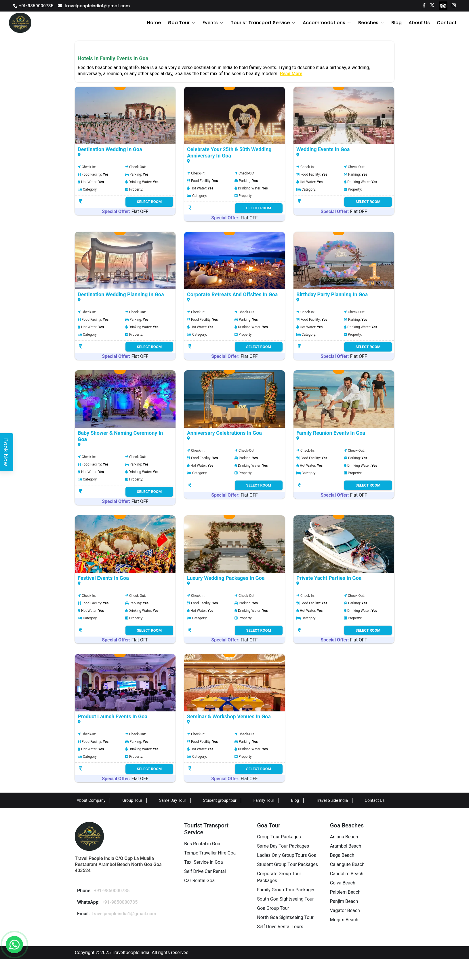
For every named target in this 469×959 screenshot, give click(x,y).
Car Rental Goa (199, 880)
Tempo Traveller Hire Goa (210, 853)
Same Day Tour (172, 800)
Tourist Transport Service (260, 22)
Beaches (368, 22)
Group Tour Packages (279, 837)
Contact (447, 22)
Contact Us (375, 800)
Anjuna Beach (344, 837)
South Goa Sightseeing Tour (285, 899)
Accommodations (324, 22)
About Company (91, 800)
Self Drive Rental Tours (280, 926)
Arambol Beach (345, 846)
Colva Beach (342, 883)
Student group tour (220, 800)
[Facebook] (424, 5)
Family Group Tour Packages (286, 889)
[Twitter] (432, 5)
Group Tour (132, 800)
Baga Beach (342, 855)
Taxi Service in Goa (203, 862)
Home (154, 22)
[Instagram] (454, 5)
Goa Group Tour (273, 908)
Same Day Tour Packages (283, 846)
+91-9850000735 (36, 6)
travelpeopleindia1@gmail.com (97, 6)
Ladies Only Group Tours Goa (286, 855)
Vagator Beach (345, 910)
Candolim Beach (346, 873)
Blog (396, 22)
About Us (419, 22)
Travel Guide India (332, 800)
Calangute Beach (347, 864)
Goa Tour (179, 22)
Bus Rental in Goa (202, 843)
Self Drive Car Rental (205, 871)
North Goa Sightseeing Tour (285, 917)
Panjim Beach (344, 901)
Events (210, 22)
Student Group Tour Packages (287, 864)
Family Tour (263, 800)
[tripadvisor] (443, 5)
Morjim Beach (344, 919)
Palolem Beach (345, 892)
